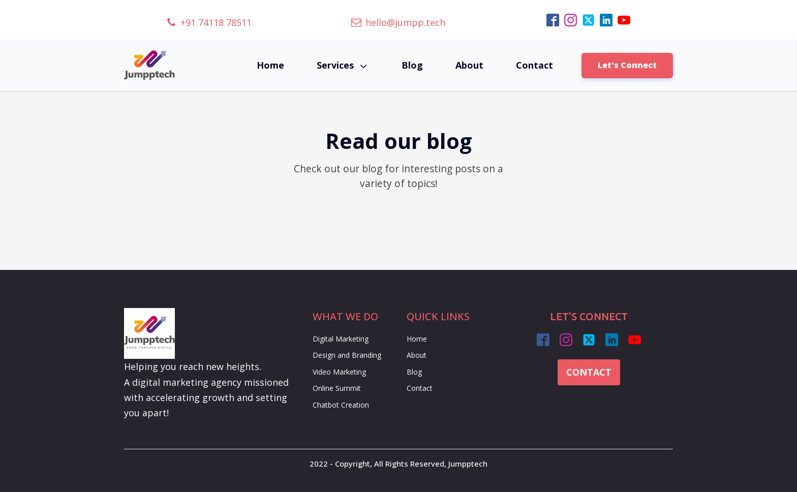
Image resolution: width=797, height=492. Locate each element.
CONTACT (588, 372)
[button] (209, 22)
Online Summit (337, 388)
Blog (412, 65)
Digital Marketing (341, 339)
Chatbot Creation (341, 405)
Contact (534, 65)
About (469, 65)
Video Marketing (339, 372)
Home (270, 65)
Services (343, 65)
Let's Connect (627, 65)
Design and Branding (347, 355)
